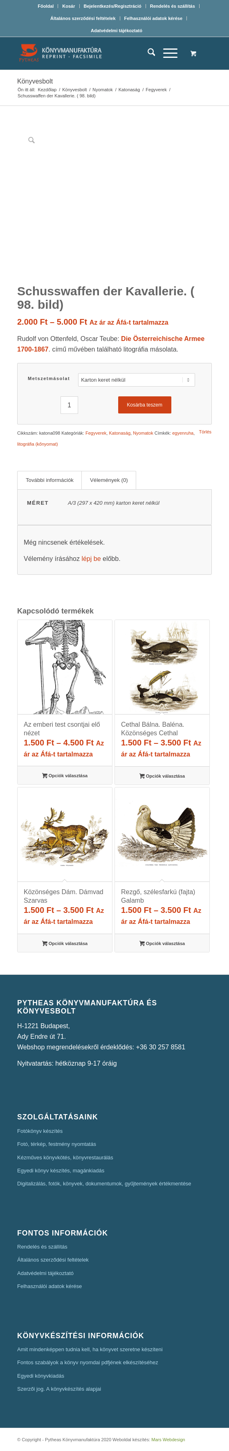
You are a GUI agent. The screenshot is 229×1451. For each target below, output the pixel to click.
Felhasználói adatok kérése (153, 18)
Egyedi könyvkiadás (40, 1376)
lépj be (91, 558)
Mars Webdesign (168, 1439)
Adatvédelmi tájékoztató (116, 30)
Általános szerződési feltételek (83, 18)
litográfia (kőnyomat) (37, 444)
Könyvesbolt (35, 81)
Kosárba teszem (144, 405)
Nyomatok (143, 433)
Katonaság (119, 433)
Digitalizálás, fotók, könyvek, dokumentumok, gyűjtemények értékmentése (104, 1184)
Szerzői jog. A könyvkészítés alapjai (59, 1389)
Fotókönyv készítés (40, 1131)
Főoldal (46, 6)
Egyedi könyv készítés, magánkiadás (60, 1170)
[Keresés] (147, 53)
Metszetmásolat (49, 378)
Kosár (68, 6)
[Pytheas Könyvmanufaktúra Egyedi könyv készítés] (95, 53)
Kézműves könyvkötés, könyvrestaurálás (65, 1157)
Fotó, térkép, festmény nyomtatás (56, 1144)
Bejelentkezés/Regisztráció (112, 6)
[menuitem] (46, 6)
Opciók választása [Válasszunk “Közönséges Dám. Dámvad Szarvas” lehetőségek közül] (65, 944)
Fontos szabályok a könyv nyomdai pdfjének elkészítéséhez (87, 1362)
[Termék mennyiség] (69, 405)
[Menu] (166, 53)
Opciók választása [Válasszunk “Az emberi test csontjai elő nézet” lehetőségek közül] (65, 776)
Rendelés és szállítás (172, 6)
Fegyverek (95, 433)
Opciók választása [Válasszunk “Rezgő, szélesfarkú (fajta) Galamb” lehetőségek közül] (162, 944)
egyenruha (182, 433)
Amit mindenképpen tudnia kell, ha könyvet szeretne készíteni (90, 1349)
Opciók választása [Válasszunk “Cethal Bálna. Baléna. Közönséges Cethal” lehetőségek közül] (162, 777)
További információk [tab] (50, 480)
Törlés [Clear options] (205, 432)
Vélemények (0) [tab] (109, 480)
